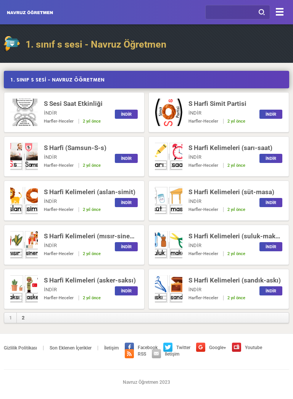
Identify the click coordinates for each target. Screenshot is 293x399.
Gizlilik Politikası (20, 348)
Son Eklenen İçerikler (71, 348)
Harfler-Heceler (59, 121)
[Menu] (279, 11)
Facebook (141, 347)
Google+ (211, 347)
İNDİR (126, 114)
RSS (135, 354)
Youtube (247, 347)
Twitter (176, 347)
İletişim (111, 348)
